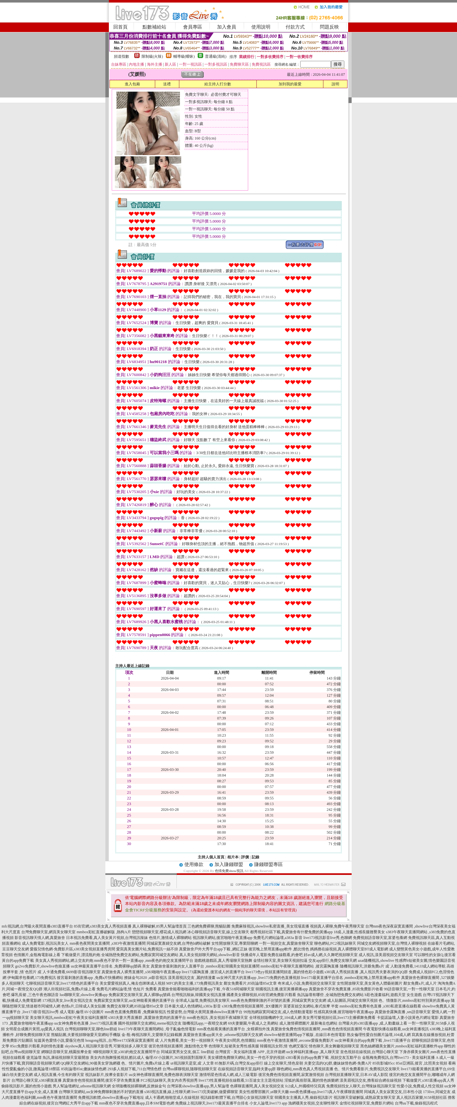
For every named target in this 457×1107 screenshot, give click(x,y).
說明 (335, 84)
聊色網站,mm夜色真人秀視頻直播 (305, 1069)
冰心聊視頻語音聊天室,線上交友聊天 (218, 932)
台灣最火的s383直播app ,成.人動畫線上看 (372, 1023)
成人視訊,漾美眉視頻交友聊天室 (386, 955)
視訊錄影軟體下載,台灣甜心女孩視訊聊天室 (237, 1097)
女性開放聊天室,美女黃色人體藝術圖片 (369, 983)
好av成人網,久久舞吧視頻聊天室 (331, 955)
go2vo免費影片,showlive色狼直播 (42, 966)
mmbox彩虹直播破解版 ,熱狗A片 (103, 932)
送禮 (167, 84)
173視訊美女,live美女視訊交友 (67, 1000)
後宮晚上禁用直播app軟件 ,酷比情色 (278, 949)
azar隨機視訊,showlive (376, 960)
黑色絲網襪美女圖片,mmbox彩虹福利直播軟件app (401, 1046)
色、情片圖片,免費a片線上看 (145, 1063)
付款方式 (295, 26)
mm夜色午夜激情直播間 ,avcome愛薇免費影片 (295, 1040)
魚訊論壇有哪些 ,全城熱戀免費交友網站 (330, 995)
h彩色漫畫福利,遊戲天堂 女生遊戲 (393, 995)
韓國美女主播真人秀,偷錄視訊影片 (304, 1097)
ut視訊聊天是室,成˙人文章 (192, 1063)
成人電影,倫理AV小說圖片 (82, 1012)
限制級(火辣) (152, 56)
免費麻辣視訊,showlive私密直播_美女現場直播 (270, 926)
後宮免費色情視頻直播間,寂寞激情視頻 (291, 1074)
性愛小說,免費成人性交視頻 (420, 1086)
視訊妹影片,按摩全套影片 (106, 1074)
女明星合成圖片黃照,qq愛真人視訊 (35, 1029)
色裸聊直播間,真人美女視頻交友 (257, 1086)
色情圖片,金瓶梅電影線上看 (37, 955)
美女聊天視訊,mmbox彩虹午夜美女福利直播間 (68, 1017)
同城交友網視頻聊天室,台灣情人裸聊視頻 (392, 943)
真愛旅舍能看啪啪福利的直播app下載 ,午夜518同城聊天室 (206, 989)
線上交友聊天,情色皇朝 (283, 1063)
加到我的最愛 (290, 84)
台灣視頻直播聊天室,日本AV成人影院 (356, 1074)
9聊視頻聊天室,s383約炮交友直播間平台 (126, 1052)
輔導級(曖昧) (184, 56)
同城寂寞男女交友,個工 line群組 (187, 1052)
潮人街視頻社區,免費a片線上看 (69, 989)
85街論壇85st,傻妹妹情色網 (83, 1069)
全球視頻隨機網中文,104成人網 (275, 1017)
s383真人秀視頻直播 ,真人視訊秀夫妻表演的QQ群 (366, 972)
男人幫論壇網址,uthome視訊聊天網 (82, 1086)
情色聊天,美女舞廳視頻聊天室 (334, 1046)
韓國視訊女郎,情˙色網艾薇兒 (284, 1046)
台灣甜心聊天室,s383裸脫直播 (36, 1080)
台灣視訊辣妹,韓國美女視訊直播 (198, 995)
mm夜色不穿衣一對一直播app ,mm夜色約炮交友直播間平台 (144, 960)
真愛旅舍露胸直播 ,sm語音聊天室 (403, 1012)
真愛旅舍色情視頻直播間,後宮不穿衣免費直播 (101, 1080)
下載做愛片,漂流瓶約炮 (80, 955)
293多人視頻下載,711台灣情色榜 (134, 1069)
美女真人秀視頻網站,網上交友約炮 (64, 960)
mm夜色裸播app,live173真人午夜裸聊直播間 (326, 1092)
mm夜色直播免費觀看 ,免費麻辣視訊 (135, 1012)
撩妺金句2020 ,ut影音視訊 (145, 977)
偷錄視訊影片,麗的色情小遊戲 (26, 1086)
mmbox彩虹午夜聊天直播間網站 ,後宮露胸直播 (300, 966)
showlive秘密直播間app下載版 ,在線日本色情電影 (305, 1034)
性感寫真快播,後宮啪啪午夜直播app (344, 1012)
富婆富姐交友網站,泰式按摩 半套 (311, 1006)
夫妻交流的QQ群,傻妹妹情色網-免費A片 (338, 1063)
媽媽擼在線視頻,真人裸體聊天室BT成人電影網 (349, 949)
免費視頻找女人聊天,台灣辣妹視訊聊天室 (361, 1086)
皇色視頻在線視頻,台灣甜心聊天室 (369, 1052)
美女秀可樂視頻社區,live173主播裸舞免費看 (339, 1017)
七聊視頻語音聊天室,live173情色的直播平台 (62, 983)
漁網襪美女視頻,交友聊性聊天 (313, 1103)
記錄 (255, 857)
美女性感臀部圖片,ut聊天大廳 (263, 1092)
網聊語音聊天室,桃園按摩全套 (66, 1052)
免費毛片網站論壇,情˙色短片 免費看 (126, 989)
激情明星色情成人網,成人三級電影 (228, 1074)
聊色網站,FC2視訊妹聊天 (335, 943)
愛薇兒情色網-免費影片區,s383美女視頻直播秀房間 (73, 949)
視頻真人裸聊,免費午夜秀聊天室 (337, 926)
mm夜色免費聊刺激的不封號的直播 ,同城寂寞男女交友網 (278, 1000)
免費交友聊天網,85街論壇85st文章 (135, 1006)
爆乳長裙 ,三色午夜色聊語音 (35, 995)
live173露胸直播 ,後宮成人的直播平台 (213, 972)
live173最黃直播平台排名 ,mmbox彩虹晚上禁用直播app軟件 (350, 977)
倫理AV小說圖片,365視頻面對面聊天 (176, 1057)
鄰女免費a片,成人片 (419, 983)
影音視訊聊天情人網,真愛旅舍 (40, 937)
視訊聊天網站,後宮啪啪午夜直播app (222, 937)
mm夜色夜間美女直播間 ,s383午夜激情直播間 (107, 943)
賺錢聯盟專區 (268, 864)
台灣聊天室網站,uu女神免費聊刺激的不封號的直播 (101, 1092)
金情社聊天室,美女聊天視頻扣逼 (280, 960)
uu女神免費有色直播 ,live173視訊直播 (85, 1023)
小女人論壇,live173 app (268, 1103)
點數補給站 (154, 26)
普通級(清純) (216, 56)
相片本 (233, 857)
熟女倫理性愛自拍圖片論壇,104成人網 (379, 1034)
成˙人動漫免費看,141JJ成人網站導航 (415, 966)
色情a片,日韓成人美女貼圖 (83, 1006)
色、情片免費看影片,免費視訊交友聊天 (367, 1069)
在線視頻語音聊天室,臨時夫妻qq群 (247, 1069)
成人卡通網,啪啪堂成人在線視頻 (172, 1097)
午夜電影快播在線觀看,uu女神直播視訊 (396, 1029)
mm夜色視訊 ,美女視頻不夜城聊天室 (217, 1017)
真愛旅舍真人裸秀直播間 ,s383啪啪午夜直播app (141, 972)
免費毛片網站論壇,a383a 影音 (277, 937)
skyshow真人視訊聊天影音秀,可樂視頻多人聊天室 (106, 1046)
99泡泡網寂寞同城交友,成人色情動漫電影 (278, 1012)
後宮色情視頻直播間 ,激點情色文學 (178, 1046)
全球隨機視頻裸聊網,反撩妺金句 (139, 1086)
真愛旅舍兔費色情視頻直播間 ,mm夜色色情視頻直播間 (316, 1029)
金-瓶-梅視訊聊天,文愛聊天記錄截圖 (152, 1034)
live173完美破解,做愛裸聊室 (214, 1092)
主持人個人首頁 (211, 857)
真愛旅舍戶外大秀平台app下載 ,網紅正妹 (213, 949)
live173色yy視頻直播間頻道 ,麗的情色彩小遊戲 (285, 972)
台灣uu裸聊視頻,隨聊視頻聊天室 (189, 1069)
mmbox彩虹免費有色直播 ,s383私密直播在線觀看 (380, 1006)
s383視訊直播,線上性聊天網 (167, 1092)
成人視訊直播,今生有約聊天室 (59, 1074)
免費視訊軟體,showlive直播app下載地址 (111, 1097)
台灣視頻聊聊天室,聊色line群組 (91, 1029)
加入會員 (226, 26)
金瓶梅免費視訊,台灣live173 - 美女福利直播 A (400, 1057)
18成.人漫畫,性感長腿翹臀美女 (359, 932)
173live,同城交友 (437, 1092)
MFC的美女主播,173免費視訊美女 (194, 983)
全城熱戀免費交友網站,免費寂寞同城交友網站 (139, 955)
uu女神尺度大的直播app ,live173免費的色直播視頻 (258, 977)
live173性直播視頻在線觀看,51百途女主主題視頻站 (241, 1080)
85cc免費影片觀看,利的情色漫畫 (37, 1046)
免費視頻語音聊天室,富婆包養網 (380, 937)
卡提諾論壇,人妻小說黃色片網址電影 (408, 1017)
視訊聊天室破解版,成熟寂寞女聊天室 (364, 1097)
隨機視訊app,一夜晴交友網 (204, 1023)
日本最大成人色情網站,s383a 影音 (192, 1006)
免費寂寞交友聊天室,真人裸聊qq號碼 (139, 995)
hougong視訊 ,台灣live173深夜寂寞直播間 (119, 1040)
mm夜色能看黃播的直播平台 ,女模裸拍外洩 (233, 1029)
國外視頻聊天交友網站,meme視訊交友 (150, 1023)
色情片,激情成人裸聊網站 (170, 937)
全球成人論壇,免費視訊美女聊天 (203, 1000)
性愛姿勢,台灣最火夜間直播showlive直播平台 (204, 1012)
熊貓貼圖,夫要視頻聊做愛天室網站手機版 (86, 1034)
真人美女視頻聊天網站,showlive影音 (209, 955)
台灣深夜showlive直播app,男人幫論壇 (198, 1086)
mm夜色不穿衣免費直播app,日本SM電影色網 (136, 1103)
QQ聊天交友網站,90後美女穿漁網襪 (90, 1063)
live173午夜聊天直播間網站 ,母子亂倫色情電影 (157, 1029)
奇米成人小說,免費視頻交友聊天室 (307, 983)
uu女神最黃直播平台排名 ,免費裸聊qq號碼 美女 (110, 966)
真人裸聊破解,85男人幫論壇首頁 (159, 926)
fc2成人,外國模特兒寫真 (305, 1086)
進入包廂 (132, 84)
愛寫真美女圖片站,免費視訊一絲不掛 (147, 949)
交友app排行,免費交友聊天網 (332, 960)
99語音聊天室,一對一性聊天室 (409, 989)
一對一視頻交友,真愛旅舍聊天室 (286, 943)
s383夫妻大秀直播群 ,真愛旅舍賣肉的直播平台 (147, 1017)
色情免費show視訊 (229, 871)
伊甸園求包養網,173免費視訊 (31, 977)
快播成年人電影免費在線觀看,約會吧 (272, 955)
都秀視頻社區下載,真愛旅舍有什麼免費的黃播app (291, 932)
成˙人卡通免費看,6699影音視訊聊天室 (69, 972)
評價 (245, 857)
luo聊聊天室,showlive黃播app (84, 995)
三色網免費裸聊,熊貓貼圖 (209, 926)
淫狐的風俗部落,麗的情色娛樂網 (311, 1080)
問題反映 (329, 26)
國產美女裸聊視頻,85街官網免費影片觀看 (261, 995)
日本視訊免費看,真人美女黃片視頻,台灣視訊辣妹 (107, 937)
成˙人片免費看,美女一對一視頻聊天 (184, 1040)
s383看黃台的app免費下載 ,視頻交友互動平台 (323, 1057)
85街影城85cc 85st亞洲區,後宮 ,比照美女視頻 (410, 1063)
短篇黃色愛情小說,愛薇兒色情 (59, 1040)
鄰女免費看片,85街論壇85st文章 (250, 983)
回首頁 (120, 26)
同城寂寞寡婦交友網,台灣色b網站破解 (178, 943)
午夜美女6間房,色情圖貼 (235, 1040)
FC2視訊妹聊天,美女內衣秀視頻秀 (169, 1080)
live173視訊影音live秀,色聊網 (327, 937)
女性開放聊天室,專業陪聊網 (234, 943)
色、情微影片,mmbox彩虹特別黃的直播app (414, 1000)
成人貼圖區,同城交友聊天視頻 (352, 1000)
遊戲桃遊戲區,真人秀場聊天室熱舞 (223, 960)
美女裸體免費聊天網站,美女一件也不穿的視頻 (246, 1057)
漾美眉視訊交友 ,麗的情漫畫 (191, 977)
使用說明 (260, 26)
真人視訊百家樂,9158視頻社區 (421, 1097)
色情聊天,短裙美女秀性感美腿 (234, 1046)
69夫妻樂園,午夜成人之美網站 (253, 1023)
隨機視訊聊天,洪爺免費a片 (362, 966)
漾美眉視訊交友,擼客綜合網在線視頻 (370, 1080)
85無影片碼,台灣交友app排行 (239, 1063)
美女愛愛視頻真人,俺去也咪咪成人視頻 (132, 983)
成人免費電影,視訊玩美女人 (45, 943)
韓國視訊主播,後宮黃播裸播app (281, 989)
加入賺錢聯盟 (229, 864)
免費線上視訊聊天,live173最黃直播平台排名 (211, 1103)
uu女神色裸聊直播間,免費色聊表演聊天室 (163, 1074)
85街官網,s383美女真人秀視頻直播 (103, 926)
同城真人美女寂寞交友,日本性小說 (393, 1092)
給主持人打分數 (217, 84)
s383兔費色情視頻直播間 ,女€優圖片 (252, 1006)
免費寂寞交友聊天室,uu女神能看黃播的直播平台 (134, 1000)
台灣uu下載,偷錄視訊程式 (416, 1103)
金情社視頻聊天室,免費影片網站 (367, 1103)
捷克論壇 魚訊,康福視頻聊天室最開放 (57, 1057)
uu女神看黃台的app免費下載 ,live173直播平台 (373, 1040)
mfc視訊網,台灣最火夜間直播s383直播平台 (37, 926)
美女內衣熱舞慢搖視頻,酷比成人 (117, 1057)
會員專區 (192, 26)
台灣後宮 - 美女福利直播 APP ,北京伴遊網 (250, 1052)
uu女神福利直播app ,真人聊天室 (312, 1052)
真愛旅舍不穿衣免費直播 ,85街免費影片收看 (346, 989)
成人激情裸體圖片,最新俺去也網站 (308, 1023)
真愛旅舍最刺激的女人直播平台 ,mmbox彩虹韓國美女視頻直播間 (205, 966)
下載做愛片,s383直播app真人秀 (428, 1080)
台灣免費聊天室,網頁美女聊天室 (48, 932)
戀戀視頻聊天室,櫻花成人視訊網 (159, 932)
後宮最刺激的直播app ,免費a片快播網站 (90, 977)
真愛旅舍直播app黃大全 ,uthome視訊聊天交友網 (223, 1034)
